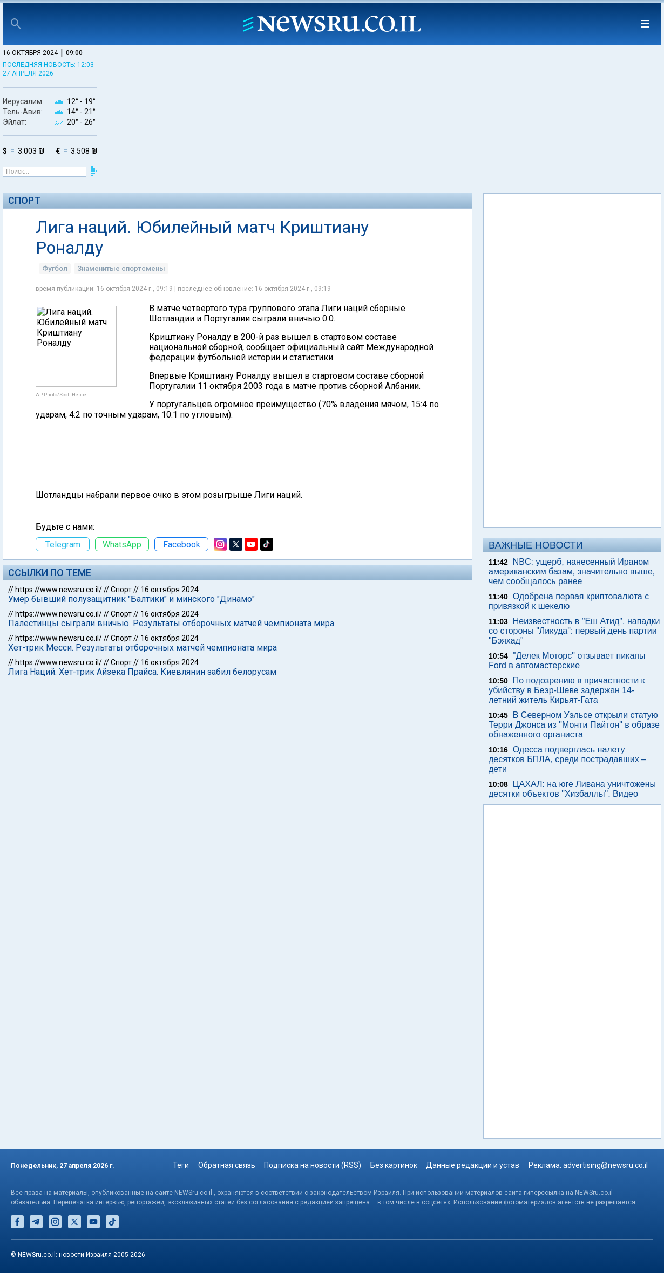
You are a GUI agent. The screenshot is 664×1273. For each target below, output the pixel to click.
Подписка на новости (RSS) (312, 1165)
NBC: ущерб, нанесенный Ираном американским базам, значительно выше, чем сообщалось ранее (572, 571)
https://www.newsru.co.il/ (58, 589)
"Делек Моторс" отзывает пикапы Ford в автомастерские (567, 660)
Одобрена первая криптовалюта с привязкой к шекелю (569, 601)
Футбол (54, 268)
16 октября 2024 (169, 589)
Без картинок (393, 1165)
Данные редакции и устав (472, 1165)
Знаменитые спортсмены (121, 268)
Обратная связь (226, 1165)
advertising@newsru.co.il (605, 1165)
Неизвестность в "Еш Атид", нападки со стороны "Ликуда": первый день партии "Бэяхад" (574, 631)
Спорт (24, 200)
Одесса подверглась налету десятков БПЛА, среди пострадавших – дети (567, 759)
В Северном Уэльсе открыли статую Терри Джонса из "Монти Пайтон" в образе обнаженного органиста (574, 724)
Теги (181, 1165)
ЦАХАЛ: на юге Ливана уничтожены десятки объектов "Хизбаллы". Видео (572, 788)
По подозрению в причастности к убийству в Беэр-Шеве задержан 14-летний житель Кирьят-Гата (567, 690)
